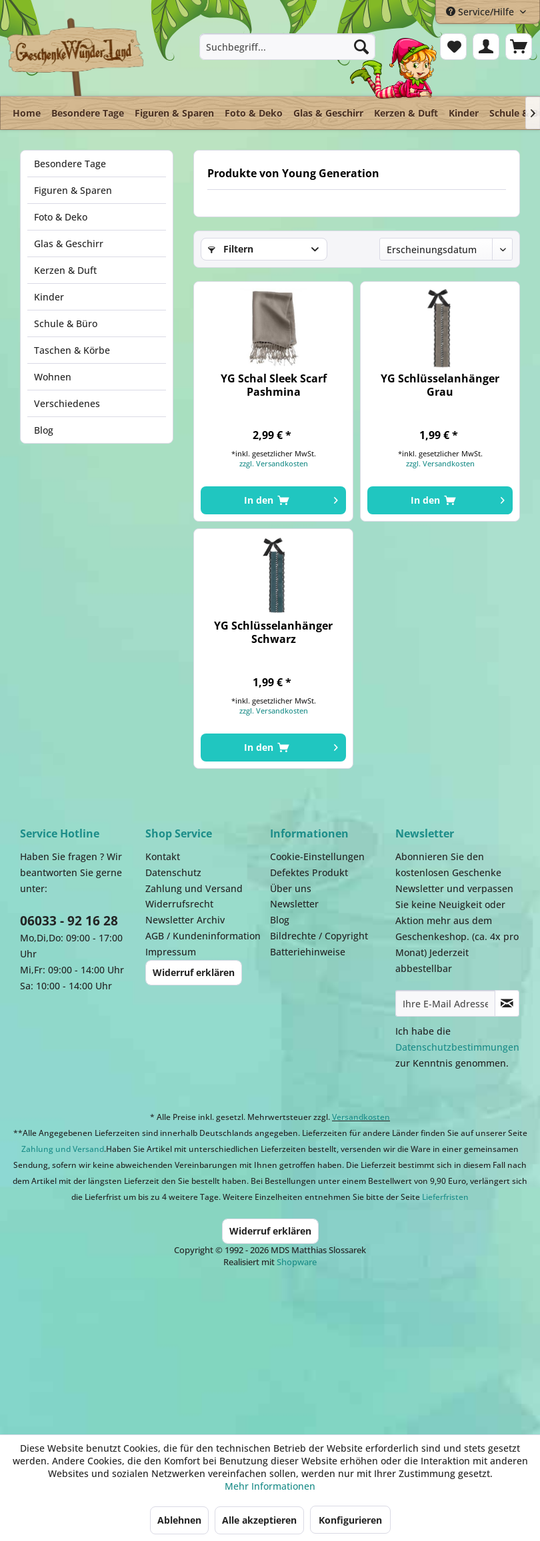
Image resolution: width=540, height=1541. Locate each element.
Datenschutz (173, 872)
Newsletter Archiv (185, 919)
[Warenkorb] (518, 46)
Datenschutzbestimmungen (457, 1047)
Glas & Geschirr (68, 243)
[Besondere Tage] (87, 113)
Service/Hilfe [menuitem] (481, 11)
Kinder (49, 296)
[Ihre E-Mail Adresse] (445, 1003)
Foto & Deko (60, 217)
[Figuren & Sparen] (174, 113)
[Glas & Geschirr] (328, 113)
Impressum (170, 951)
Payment (280, 1344)
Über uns (290, 888)
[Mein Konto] (486, 46)
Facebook (413, 1344)
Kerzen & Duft (65, 270)
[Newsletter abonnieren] (507, 1003)
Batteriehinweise (307, 951)
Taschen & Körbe (72, 350)
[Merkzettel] (453, 46)
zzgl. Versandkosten (273, 463)
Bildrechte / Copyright (319, 935)
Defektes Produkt (309, 872)
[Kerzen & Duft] (406, 113)
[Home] (26, 113)
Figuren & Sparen (73, 190)
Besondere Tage (70, 163)
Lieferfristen (445, 1197)
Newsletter (294, 903)
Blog (43, 430)
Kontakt (162, 856)
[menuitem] (287, 46)
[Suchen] (361, 46)
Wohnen (52, 376)
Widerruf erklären (194, 972)
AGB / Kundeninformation (203, 935)
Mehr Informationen (270, 1486)
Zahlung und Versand (194, 888)
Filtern (230, 249)
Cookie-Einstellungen (317, 856)
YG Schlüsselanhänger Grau (440, 385)
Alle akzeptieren (259, 1520)
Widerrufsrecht (179, 903)
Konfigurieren (350, 1520)
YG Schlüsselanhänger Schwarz (273, 632)
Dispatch (123, 1351)
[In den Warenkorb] (273, 500)
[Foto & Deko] (253, 113)
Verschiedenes (67, 403)
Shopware (297, 1262)
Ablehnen (179, 1520)
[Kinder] (463, 113)
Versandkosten (361, 1117)
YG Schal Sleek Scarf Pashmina (274, 385)
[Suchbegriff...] (287, 46)
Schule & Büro (65, 323)
